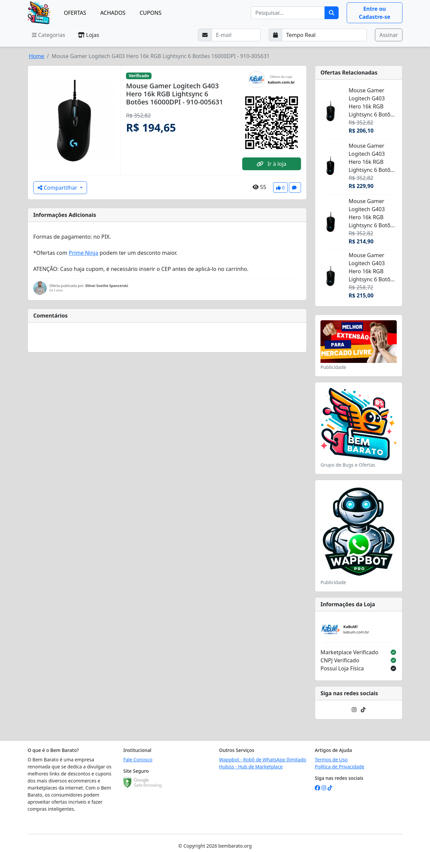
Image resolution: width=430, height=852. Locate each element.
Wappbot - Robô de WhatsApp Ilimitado (262, 759)
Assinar (388, 35)
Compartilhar (58, 187)
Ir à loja (271, 164)
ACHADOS (112, 12)
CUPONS (151, 12)
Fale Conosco (138, 759)
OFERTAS (75, 12)
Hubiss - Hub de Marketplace (251, 766)
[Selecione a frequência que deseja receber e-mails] (324, 35)
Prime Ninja (83, 252)
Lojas (88, 35)
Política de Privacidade (339, 766)
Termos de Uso (331, 759)
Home (36, 56)
